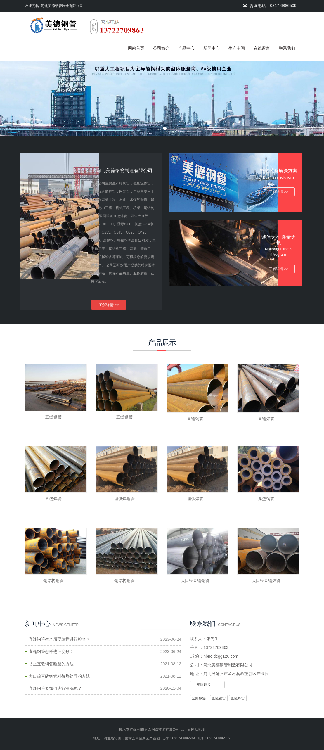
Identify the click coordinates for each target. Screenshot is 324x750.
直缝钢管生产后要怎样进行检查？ (59, 639)
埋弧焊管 (195, 498)
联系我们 (287, 48)
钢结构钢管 (53, 580)
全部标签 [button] (199, 698)
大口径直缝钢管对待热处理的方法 (59, 676)
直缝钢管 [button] (219, 698)
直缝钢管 (53, 416)
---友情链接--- (203, 684)
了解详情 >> (108, 305)
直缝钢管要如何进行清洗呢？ (55, 688)
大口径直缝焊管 (266, 580)
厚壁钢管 (266, 498)
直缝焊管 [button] (238, 698)
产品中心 (186, 48)
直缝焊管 (266, 418)
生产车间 (236, 48)
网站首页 (136, 48)
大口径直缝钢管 (195, 580)
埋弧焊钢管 (124, 498)
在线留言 (262, 48)
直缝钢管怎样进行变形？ (51, 651)
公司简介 (161, 48)
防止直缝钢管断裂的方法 (51, 663)
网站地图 (198, 729)
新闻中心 (211, 48)
